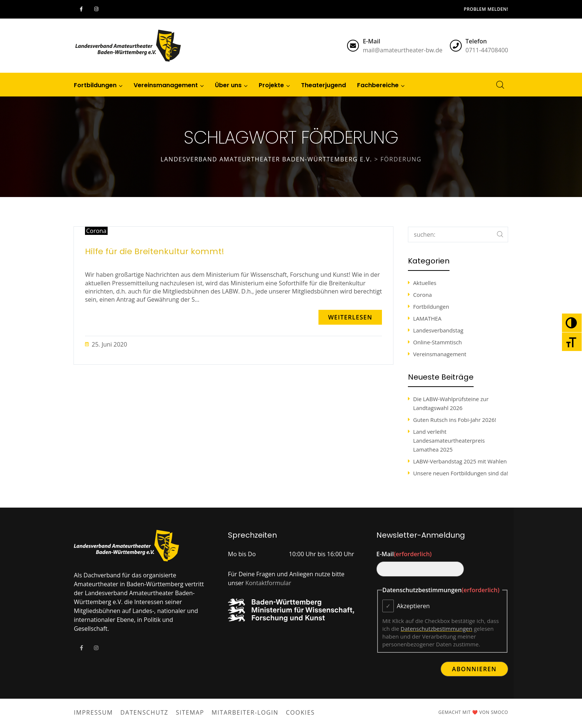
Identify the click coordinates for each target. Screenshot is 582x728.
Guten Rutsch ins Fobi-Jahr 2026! (454, 419)
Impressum (93, 712)
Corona (96, 231)
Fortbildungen (431, 306)
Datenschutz (144, 712)
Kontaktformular (268, 583)
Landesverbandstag (438, 330)
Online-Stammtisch (437, 342)
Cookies (300, 712)
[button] (350, 317)
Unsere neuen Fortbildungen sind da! (460, 473)
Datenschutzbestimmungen (436, 628)
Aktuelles (424, 282)
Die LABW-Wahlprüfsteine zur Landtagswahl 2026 (450, 403)
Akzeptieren (413, 606)
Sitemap (190, 712)
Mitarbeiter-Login (245, 712)
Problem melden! (486, 9)
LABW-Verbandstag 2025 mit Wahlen (460, 461)
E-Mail (404, 554)
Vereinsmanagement (439, 354)
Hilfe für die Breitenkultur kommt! (154, 251)
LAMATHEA (427, 318)
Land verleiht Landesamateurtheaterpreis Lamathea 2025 (449, 440)
